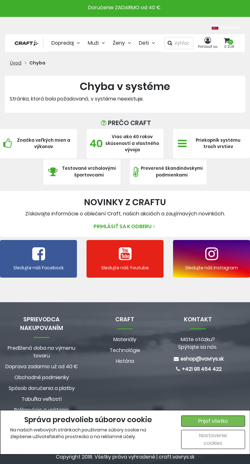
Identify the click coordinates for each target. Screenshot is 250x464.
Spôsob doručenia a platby (42, 388)
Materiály (124, 339)
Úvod (15, 63)
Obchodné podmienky (41, 377)
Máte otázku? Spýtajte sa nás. (197, 343)
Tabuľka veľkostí (41, 399)
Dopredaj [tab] (66, 43)
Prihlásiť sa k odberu (125, 226)
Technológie (125, 350)
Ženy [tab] (123, 43)
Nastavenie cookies (213, 439)
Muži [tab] (97, 43)
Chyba (37, 63)
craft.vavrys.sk (176, 456)
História (125, 361)
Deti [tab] (147, 43)
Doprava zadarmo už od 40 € (41, 366)
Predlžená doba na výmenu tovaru (41, 351)
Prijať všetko (213, 421)
